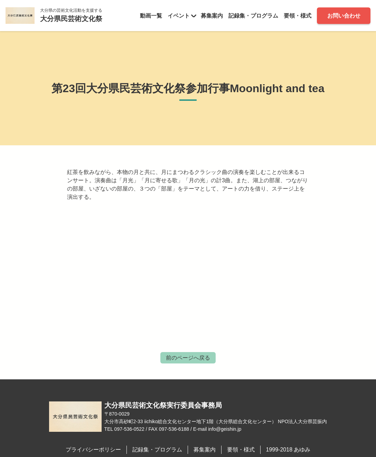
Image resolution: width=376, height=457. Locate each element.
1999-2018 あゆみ (288, 450)
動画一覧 (151, 15)
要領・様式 (297, 15)
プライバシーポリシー (93, 450)
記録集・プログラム (253, 15)
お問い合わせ (343, 15)
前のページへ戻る (188, 358)
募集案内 (212, 15)
